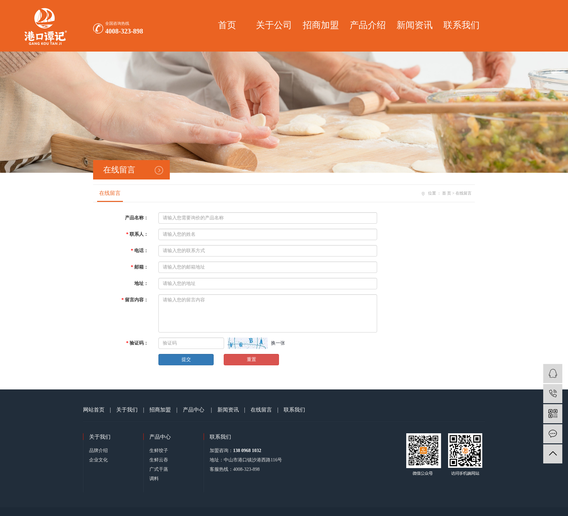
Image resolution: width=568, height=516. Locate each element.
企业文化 (98, 459)
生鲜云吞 (158, 459)
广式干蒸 (158, 469)
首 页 (446, 193)
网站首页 (93, 410)
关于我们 (127, 410)
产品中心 (193, 410)
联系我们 (461, 25)
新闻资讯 (415, 25)
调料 (154, 478)
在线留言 (110, 193)
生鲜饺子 (158, 450)
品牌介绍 (98, 450)
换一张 (278, 343)
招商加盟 (321, 25)
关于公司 (274, 25)
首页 (227, 25)
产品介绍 (368, 25)
